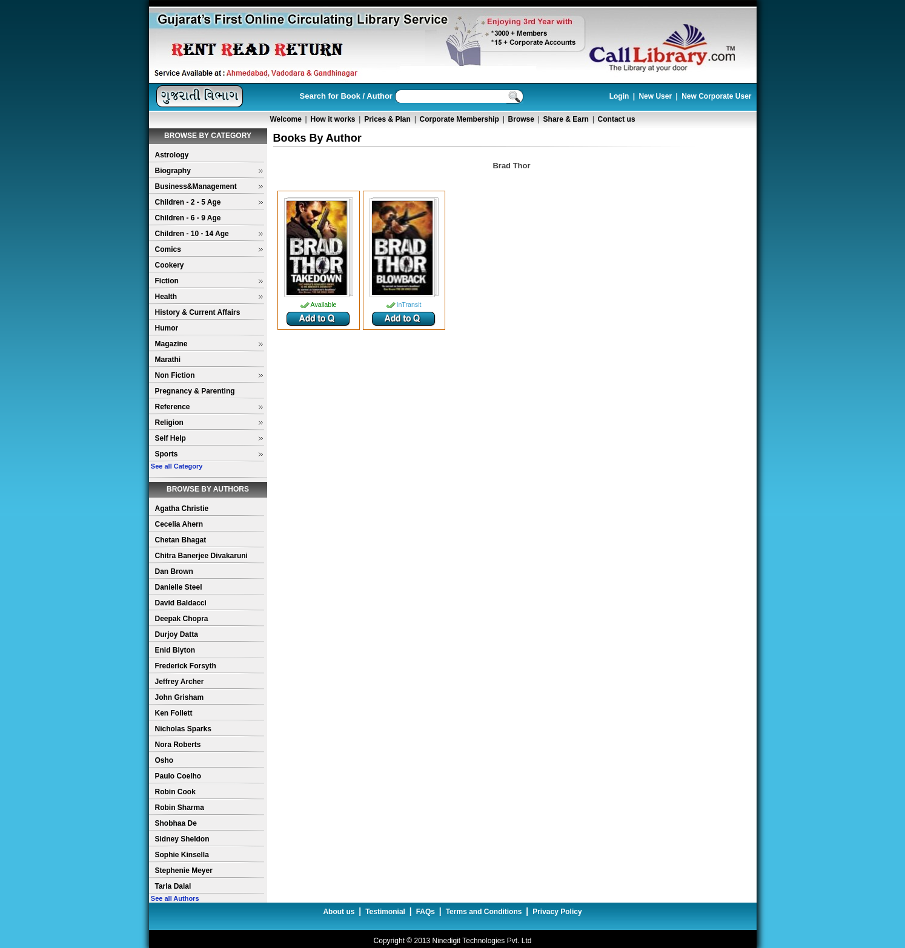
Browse (521, 119)
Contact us (616, 119)
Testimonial (385, 911)
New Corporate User (716, 96)
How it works (333, 119)
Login (619, 96)
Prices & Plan (387, 119)
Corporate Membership (459, 119)
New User (655, 96)
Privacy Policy (557, 911)
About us (338, 911)
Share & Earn (566, 119)
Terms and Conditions (484, 911)
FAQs (425, 911)
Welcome (285, 119)
